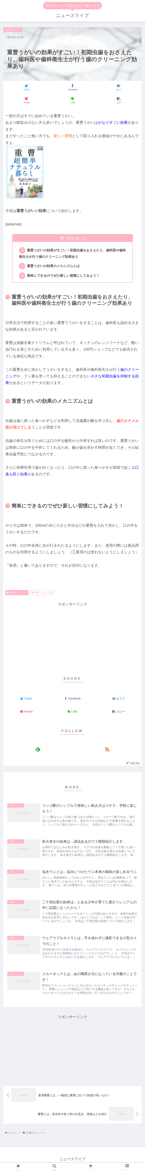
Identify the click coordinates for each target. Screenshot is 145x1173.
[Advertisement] (72, 638)
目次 (70, 238)
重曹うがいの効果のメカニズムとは (53, 267)
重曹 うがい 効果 (42, 593)
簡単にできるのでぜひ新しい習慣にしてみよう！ (63, 277)
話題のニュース (17, 593)
